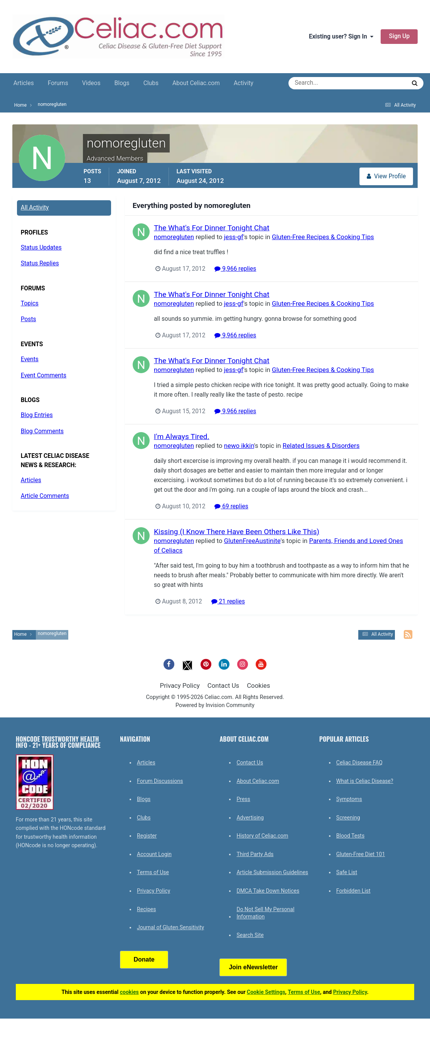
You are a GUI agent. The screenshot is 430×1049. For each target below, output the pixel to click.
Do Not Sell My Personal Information (265, 913)
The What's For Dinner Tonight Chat (212, 227)
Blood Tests (350, 836)
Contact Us (223, 685)
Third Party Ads (254, 854)
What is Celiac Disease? (364, 781)
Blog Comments (42, 431)
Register (147, 836)
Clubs (151, 83)
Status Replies (40, 263)
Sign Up (399, 36)
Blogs (121, 83)
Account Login (154, 854)
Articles (23, 83)
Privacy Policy (180, 685)
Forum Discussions (160, 781)
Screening (348, 817)
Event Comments (43, 375)
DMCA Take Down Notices (267, 891)
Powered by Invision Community (215, 705)
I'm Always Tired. (181, 436)
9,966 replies (235, 268)
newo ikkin (239, 445)
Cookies (258, 685)
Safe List (346, 872)
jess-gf (233, 237)
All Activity (35, 207)
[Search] (319, 83)
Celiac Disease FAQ (359, 762)
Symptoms (349, 799)
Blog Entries (37, 415)
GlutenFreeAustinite (252, 541)
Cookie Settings (266, 992)
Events (30, 359)
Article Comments (45, 496)
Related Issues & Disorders (321, 445)
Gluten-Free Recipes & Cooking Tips (323, 237)
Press (243, 799)
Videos (91, 83)
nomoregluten (174, 237)
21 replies (228, 601)
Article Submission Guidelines (272, 872)
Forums (58, 83)
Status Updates (41, 247)
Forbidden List (353, 891)
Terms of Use (153, 872)
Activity (243, 83)
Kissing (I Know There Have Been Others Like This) (236, 531)
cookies (129, 992)
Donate (143, 959)
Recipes (146, 909)
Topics (30, 303)
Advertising (249, 817)
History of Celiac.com (262, 836)
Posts (28, 319)
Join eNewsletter (253, 967)
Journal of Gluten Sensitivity (170, 927)
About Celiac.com (196, 83)
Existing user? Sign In (341, 36)
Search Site (249, 935)
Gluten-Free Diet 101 (360, 854)
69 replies (231, 506)
